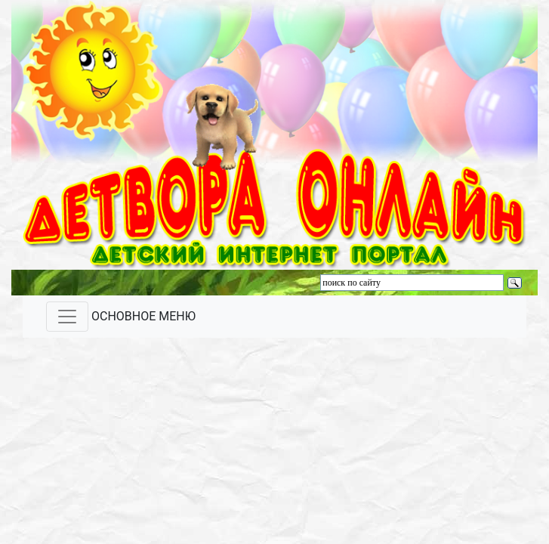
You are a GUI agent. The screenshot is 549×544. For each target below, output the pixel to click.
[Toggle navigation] (67, 316)
